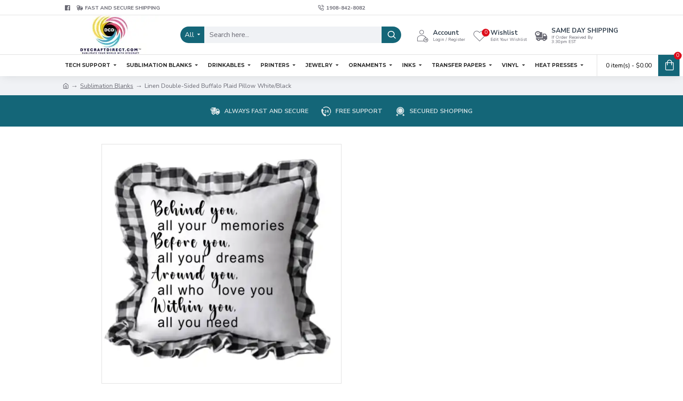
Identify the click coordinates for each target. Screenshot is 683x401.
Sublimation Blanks (106, 86)
